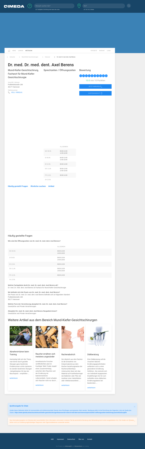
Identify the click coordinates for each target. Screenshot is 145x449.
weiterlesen (14, 378)
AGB (52, 439)
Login (108, 50)
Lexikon (20, 50)
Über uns (81, 439)
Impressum (60, 439)
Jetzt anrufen (95, 86)
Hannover (46, 57)
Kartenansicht (95, 93)
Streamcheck (78, 446)
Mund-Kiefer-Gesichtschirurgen (28, 57)
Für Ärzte (94, 50)
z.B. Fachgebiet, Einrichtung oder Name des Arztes (47, 9)
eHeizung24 (68, 446)
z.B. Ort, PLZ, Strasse (89, 9)
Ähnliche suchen (38, 186)
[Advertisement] (72, 30)
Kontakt (102, 50)
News (14, 50)
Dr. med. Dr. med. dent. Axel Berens (64, 57)
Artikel (51, 186)
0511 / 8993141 (16, 92)
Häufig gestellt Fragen (18, 186)
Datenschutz (71, 439)
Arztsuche (28, 50)
